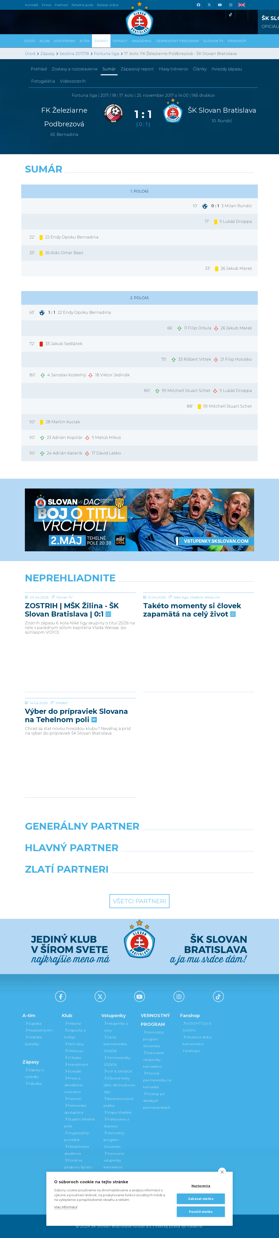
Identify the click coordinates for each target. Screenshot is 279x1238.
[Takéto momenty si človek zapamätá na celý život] (198, 611)
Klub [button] (45, 41)
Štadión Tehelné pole (79, 1122)
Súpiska (33, 1023)
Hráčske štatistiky (33, 1040)
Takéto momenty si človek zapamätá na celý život (192, 646)
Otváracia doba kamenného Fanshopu (197, 1044)
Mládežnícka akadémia (76, 1150)
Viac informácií (65, 1207)
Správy (120, 41)
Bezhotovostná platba (118, 1102)
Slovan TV (64, 634)
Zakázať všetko (201, 1199)
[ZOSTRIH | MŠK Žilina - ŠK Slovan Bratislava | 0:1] (80, 611)
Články (200, 69)
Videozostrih (73, 81)
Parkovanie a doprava (116, 1122)
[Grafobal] (100, 860)
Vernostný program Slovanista (114, 1140)
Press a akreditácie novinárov (73, 1085)
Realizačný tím (39, 1030)
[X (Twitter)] (209, 5)
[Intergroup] (110, 882)
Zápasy (47, 53)
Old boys (73, 1051)
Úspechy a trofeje (75, 1033)
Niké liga (180, 634)
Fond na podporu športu (78, 1163)
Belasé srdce (108, 5)
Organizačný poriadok (76, 1136)
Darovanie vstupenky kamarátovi (114, 1160)
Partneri (72, 1099)
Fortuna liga (106, 53)
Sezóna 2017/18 (74, 53)
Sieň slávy (74, 1044)
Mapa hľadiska (117, 1112)
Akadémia (141, 41)
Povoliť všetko (201, 1212)
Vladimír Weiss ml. (205, 634)
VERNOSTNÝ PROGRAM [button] (177, 41)
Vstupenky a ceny (116, 1026)
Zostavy (75, 69)
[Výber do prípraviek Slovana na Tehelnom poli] (80, 716)
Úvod (29, 41)
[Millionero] (179, 860)
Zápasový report (137, 69)
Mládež (61, 739)
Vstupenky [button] (64, 41)
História (72, 1023)
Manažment (76, 1064)
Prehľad (39, 69)
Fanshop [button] (237, 41)
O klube (72, 1057)
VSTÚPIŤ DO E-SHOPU (197, 1026)
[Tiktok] (230, 15)
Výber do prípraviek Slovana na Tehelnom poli (76, 752)
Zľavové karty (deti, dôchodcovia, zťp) (120, 1085)
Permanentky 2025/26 (117, 1061)
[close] (222, 1172)
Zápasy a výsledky (34, 1073)
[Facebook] (198, 5)
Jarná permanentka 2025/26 (115, 1044)
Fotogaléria (43, 81)
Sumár (109, 69)
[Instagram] (230, 5)
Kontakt (72, 1071)
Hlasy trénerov (173, 69)
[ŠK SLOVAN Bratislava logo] (139, 18)
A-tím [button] (85, 41)
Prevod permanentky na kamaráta (157, 1080)
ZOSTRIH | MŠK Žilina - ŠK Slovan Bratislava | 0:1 (72, 646)
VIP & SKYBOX (118, 1071)
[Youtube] (220, 5)
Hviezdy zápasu (226, 69)
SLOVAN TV (213, 41)
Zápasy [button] (101, 41)
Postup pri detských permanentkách (156, 1101)
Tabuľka (33, 1083)
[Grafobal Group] (169, 882)
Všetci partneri (139, 901)
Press (46, 5)
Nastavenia (200, 1186)
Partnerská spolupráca (75, 1109)
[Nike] (139, 839)
